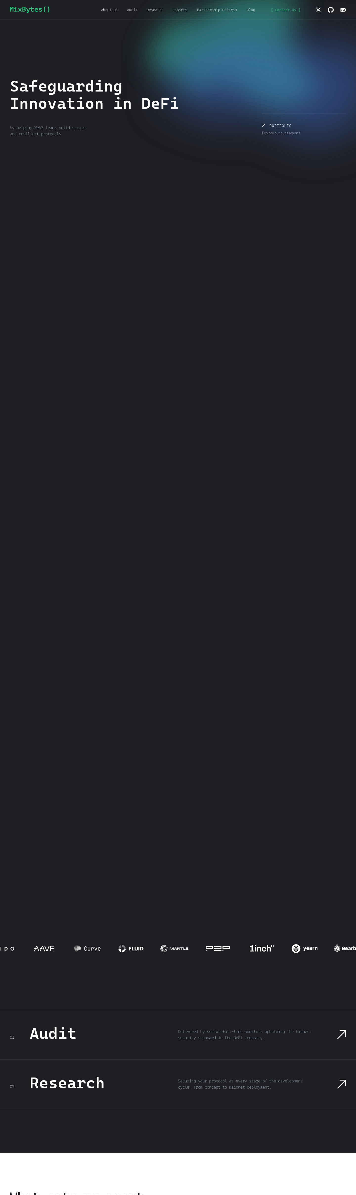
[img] (318, 9)
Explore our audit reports (281, 133)
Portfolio (280, 126)
